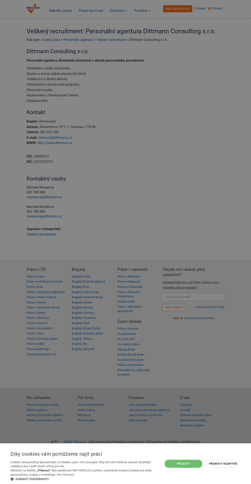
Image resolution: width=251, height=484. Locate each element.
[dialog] (125, 463)
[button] (85, 479)
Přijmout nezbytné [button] (223, 463)
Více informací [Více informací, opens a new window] (65, 474)
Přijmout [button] (183, 463)
